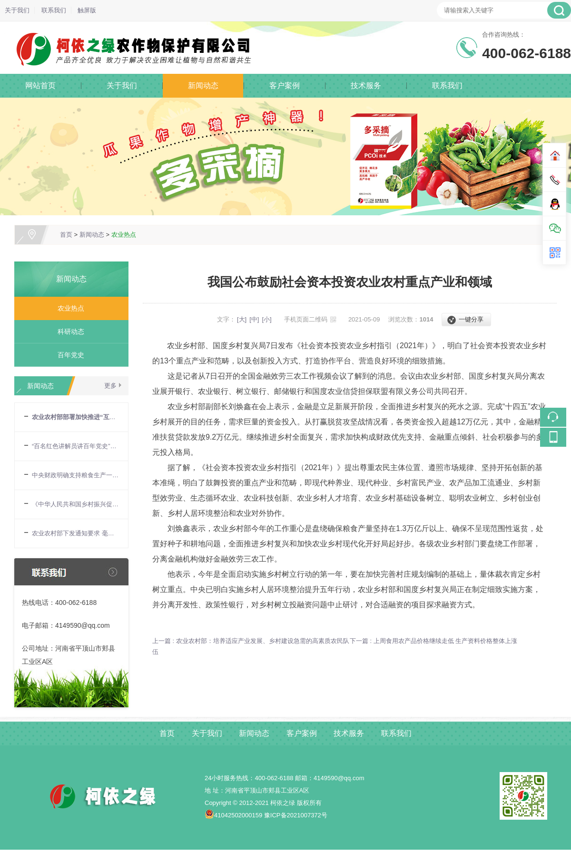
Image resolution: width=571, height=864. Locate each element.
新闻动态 (203, 85)
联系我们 (53, 10)
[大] (241, 319)
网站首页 (40, 85)
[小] (266, 319)
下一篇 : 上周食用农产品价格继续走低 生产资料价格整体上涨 (433, 640)
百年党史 (67, 355)
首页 (66, 234)
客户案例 (284, 85)
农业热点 (123, 234)
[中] (254, 319)
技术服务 (366, 85)
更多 (110, 385)
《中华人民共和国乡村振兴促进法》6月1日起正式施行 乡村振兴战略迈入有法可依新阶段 (75, 504)
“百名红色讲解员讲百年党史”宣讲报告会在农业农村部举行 (75, 446)
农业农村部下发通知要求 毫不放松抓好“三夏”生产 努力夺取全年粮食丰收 (75, 533)
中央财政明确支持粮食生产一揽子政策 (75, 475)
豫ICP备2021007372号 (295, 815)
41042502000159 (233, 815)
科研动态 (67, 331)
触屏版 (87, 10)
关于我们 (17, 10)
